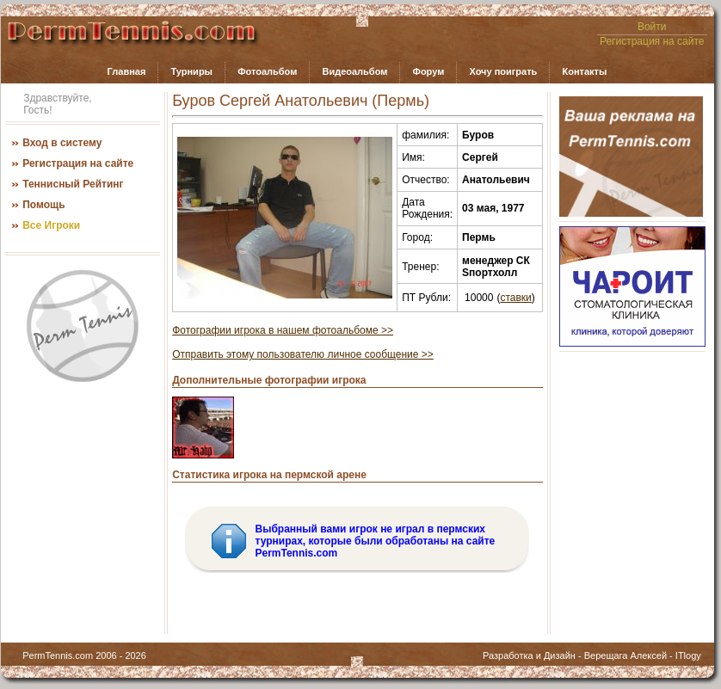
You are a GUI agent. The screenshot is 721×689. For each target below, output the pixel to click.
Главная (127, 71)
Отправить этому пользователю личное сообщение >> (303, 354)
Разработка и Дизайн (529, 655)
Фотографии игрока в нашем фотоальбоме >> (282, 330)
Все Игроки (51, 225)
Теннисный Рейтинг (72, 184)
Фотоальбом (267, 71)
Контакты (584, 71)
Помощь (43, 205)
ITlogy (688, 655)
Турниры (191, 71)
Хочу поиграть (503, 71)
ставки (515, 298)
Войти (652, 27)
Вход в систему (62, 143)
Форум (429, 71)
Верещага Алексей (625, 655)
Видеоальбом (354, 71)
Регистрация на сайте (652, 41)
